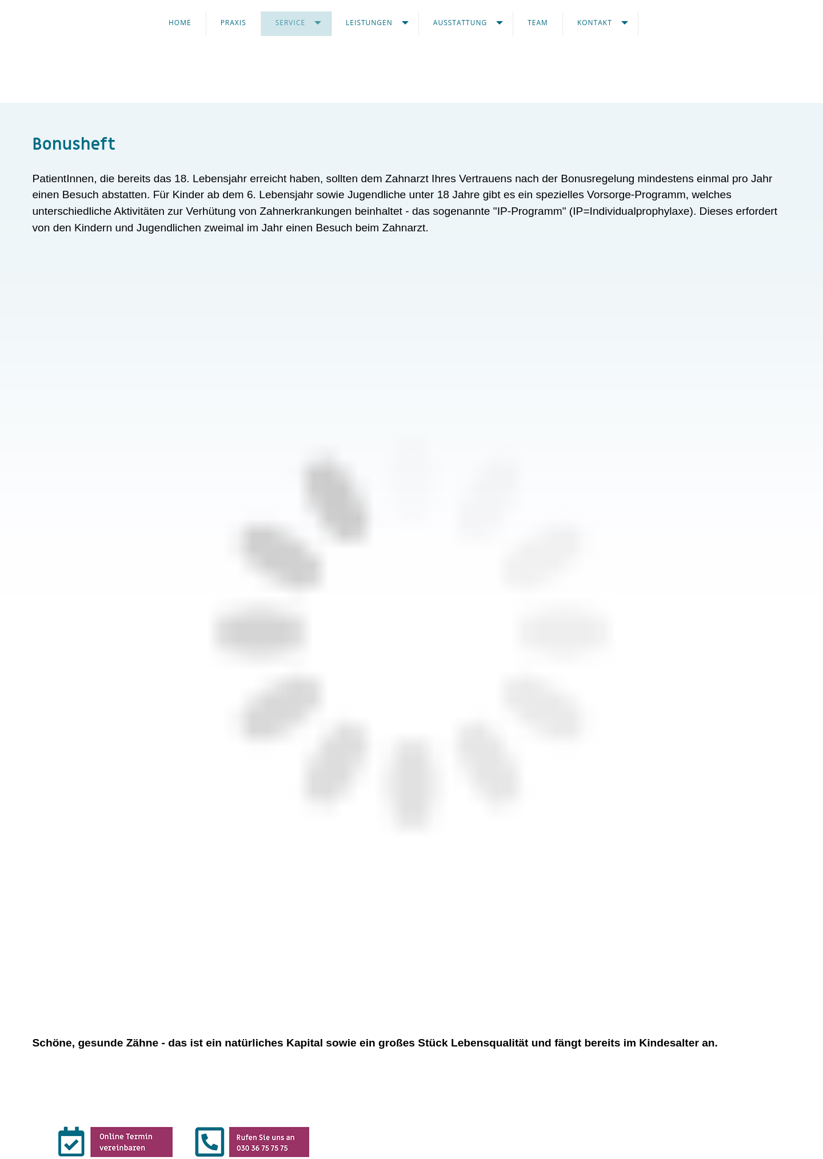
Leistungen (369, 22)
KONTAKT (594, 22)
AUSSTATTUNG (460, 22)
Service (290, 22)
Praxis (233, 22)
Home (180, 22)
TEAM (538, 22)
